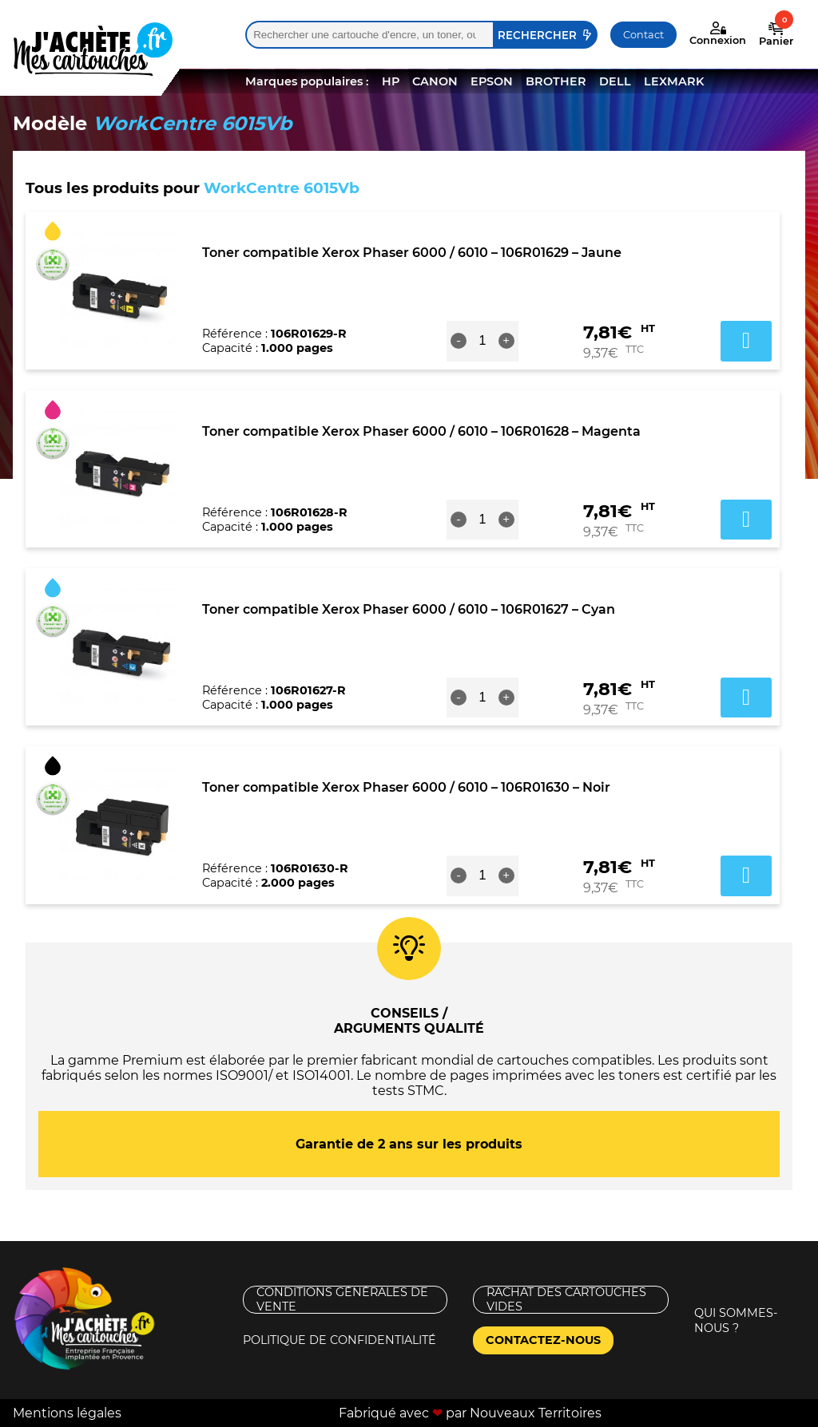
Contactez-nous (543, 1340)
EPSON (492, 81)
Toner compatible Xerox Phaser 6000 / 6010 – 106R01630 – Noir (406, 787)
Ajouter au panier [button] (746, 341)
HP (390, 81)
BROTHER (556, 81)
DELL (615, 81)
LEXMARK (674, 81)
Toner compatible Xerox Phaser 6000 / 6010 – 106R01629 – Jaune (411, 252)
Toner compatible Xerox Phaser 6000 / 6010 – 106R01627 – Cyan (408, 609)
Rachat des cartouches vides (566, 1300)
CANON (435, 81)
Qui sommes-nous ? (736, 1320)
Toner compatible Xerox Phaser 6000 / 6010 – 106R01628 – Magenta (421, 431)
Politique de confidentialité (339, 1340)
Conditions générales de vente (342, 1300)
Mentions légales (67, 1413)
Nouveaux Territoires (536, 1413)
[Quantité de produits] (482, 341)
